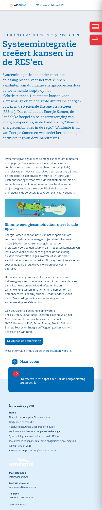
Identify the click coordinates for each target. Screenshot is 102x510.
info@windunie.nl (18, 476)
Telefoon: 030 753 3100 (21, 497)
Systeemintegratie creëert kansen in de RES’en (34, 436)
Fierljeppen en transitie (21, 422)
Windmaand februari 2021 (51, 5)
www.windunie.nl (18, 504)
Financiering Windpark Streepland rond (30, 417)
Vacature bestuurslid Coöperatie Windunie (32, 426)
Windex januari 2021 (20, 445)
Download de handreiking (24, 341)
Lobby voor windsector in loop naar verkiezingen (35, 431)
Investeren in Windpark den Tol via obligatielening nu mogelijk (42, 440)
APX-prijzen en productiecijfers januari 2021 (32, 450)
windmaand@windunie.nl (22, 487)
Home (12, 412)
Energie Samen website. (57, 351)
